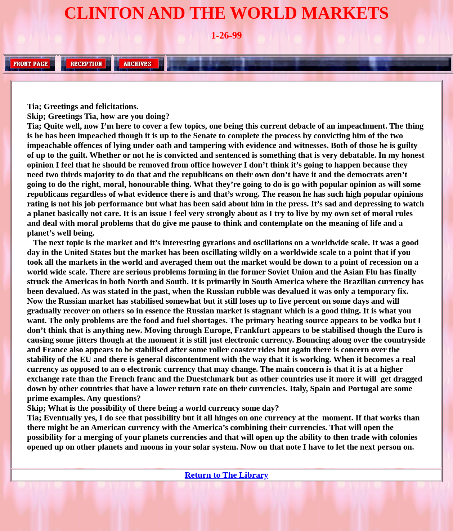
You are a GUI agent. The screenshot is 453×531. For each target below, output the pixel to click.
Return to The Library (226, 474)
